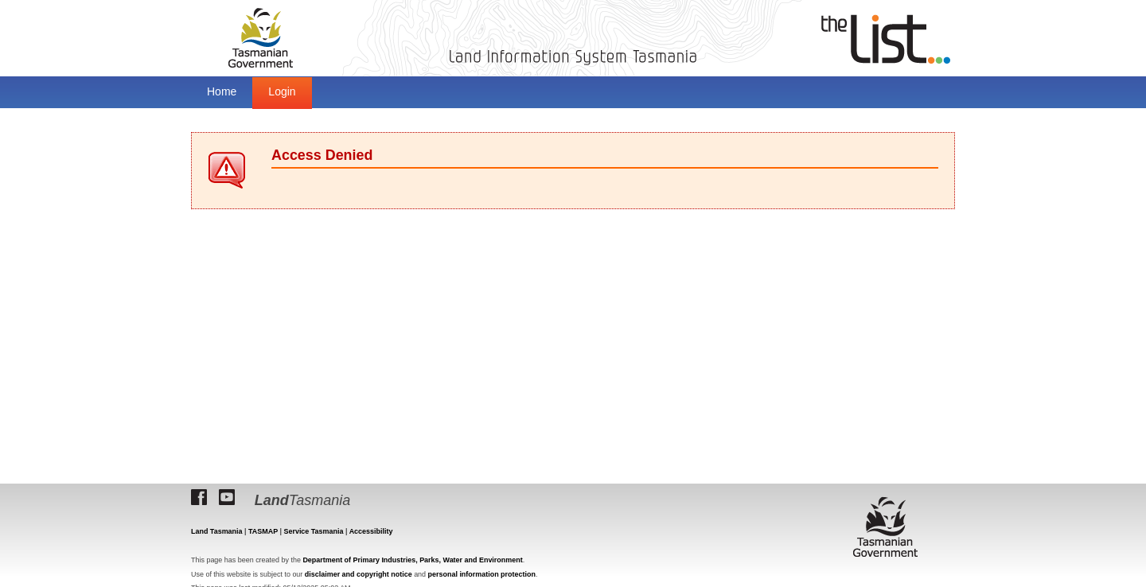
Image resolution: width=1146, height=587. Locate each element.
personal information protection (482, 574)
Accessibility (371, 531)
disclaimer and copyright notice (358, 574)
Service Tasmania (313, 531)
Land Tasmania (217, 531)
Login (281, 91)
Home (221, 91)
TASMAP (263, 531)
